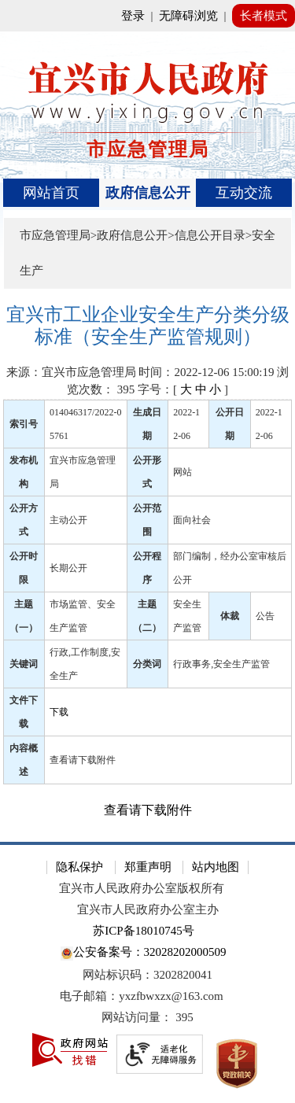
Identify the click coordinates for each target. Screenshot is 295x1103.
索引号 (23, 424)
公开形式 (147, 472)
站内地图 (215, 867)
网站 (182, 472)
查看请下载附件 (83, 759)
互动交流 (244, 193)
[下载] (168, 712)
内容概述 (23, 760)
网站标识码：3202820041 (147, 974)
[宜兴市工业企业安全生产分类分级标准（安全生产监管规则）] (148, 326)
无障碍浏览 (188, 15)
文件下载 (23, 712)
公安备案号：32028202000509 (143, 953)
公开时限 (23, 568)
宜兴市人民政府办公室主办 (148, 909)
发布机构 (23, 472)
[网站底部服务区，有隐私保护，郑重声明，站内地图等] (147, 972)
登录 (133, 15)
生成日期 (147, 424)
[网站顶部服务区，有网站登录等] (147, 15)
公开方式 (23, 520)
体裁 (229, 616)
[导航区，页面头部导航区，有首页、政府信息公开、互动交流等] (148, 193)
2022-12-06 (186, 424)
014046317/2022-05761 (85, 424)
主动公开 (68, 520)
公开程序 (147, 568)
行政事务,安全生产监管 (221, 664)
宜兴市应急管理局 (83, 472)
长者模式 (263, 15)
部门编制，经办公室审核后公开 (229, 568)
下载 (59, 712)
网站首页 (51, 193)
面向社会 (192, 520)
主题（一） (23, 616)
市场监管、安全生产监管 (83, 616)
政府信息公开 (147, 193)
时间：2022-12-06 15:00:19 (206, 372)
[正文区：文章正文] (148, 562)
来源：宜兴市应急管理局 (71, 372)
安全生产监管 (187, 616)
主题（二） (147, 616)
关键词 (23, 664)
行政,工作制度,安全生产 (85, 664)
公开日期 (230, 424)
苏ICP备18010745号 (143, 930)
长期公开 (68, 568)
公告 (265, 616)
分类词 (147, 664)
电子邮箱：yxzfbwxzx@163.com (141, 996)
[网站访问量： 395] (147, 1017)
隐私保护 (79, 867)
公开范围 (147, 520)
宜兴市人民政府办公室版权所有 (141, 888)
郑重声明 (147, 867)
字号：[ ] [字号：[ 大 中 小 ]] (183, 389)
